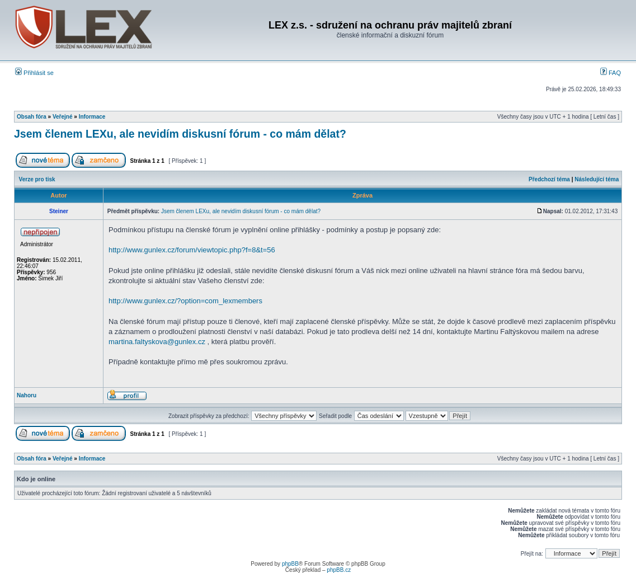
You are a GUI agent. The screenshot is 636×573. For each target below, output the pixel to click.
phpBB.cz (339, 570)
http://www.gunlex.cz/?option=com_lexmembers (185, 301)
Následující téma (596, 179)
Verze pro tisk (37, 179)
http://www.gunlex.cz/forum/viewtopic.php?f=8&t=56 (192, 250)
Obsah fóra (31, 117)
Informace (92, 117)
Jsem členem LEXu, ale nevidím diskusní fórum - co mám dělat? (180, 134)
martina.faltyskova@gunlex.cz (157, 341)
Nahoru (26, 395)
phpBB (290, 564)
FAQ (610, 72)
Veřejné (63, 117)
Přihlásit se (34, 72)
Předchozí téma (549, 179)
